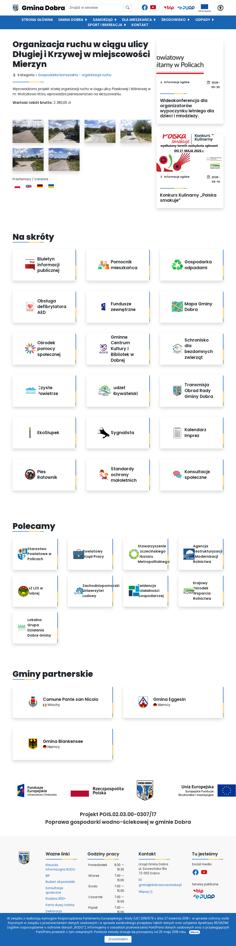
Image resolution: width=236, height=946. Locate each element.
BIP (48, 876)
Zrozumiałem (118, 939)
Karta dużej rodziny (60, 905)
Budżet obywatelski (60, 882)
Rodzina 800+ (56, 899)
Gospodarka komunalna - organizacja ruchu (74, 75)
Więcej (145, 892)
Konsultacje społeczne (54, 890)
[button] (220, 7)
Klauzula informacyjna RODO (60, 867)
